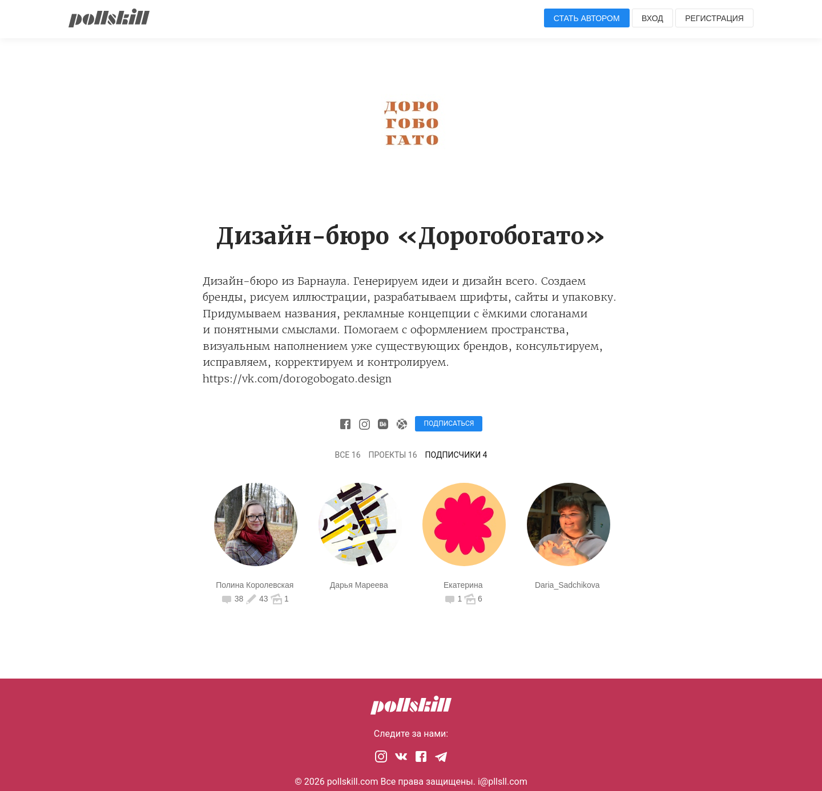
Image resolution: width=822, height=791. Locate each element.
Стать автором (587, 18)
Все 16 (348, 454)
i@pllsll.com (502, 781)
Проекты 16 (393, 454)
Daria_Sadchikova (567, 585)
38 (233, 598)
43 (256, 598)
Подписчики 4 (456, 454)
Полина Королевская (254, 585)
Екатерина (463, 585)
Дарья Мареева (359, 585)
